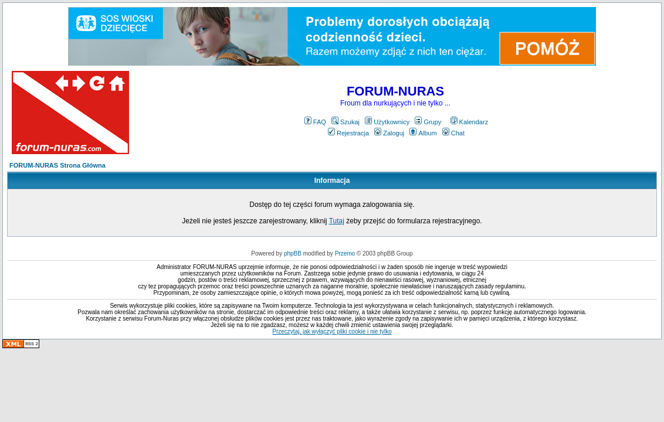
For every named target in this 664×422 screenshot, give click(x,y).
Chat (453, 133)
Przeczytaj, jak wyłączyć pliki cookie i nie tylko (331, 331)
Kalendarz (469, 121)
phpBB (292, 253)
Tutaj (336, 221)
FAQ (315, 121)
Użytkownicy (387, 121)
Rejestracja (348, 133)
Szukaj (345, 121)
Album (422, 133)
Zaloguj (389, 133)
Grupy (428, 121)
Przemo (345, 253)
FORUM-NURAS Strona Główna (57, 165)
